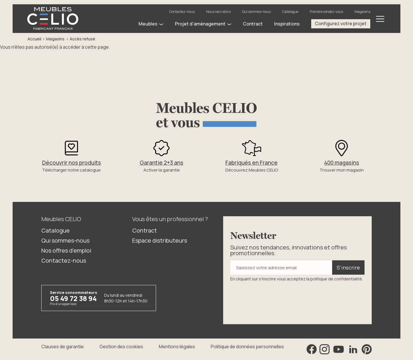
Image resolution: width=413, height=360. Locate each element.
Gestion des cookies (121, 346)
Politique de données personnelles (247, 346)
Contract (144, 230)
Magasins (362, 11)
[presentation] (273, 299)
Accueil (34, 39)
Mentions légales (177, 346)
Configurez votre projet (341, 23)
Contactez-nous (182, 11)
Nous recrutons (218, 11)
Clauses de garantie (62, 346)
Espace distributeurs (159, 240)
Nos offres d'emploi (66, 250)
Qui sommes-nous (256, 11)
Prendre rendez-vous (326, 11)
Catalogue (290, 11)
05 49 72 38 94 (73, 298)
